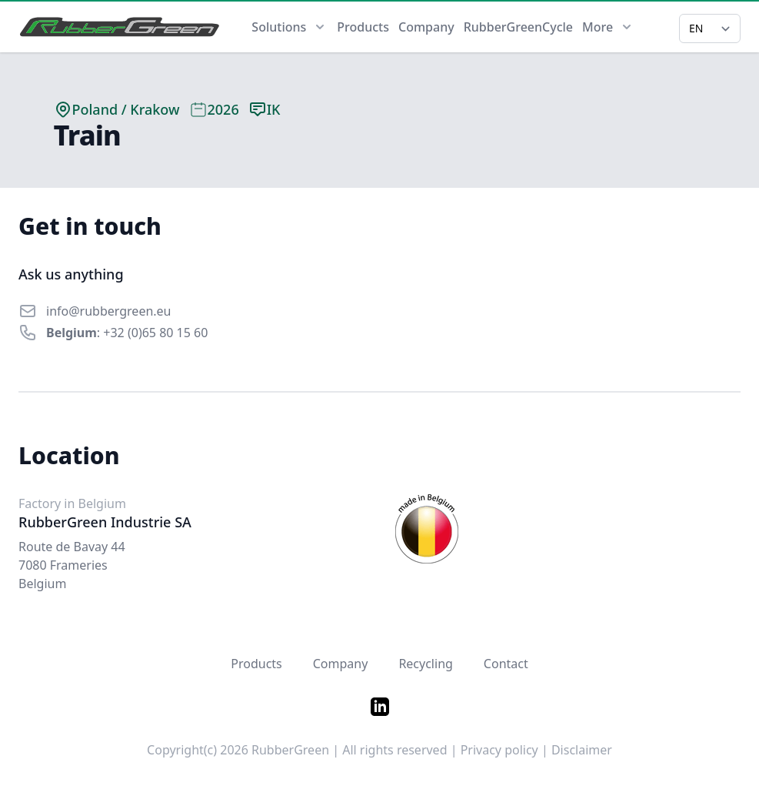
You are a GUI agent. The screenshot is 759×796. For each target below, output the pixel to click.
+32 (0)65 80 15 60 (155, 332)
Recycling (425, 663)
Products (363, 26)
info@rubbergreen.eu (108, 311)
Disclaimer (581, 749)
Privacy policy (499, 749)
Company (426, 26)
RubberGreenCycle (518, 26)
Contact (506, 663)
